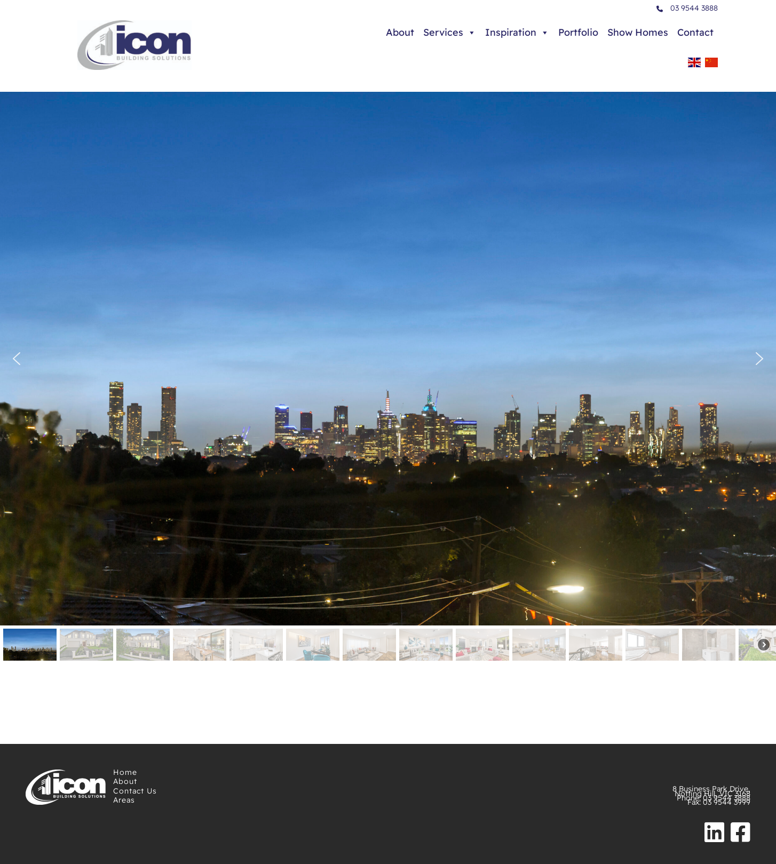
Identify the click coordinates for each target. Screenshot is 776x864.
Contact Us (135, 791)
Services (449, 33)
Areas (124, 800)
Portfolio (578, 32)
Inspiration (517, 33)
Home (125, 772)
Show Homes (637, 32)
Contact (695, 32)
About (400, 32)
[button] (16, 358)
